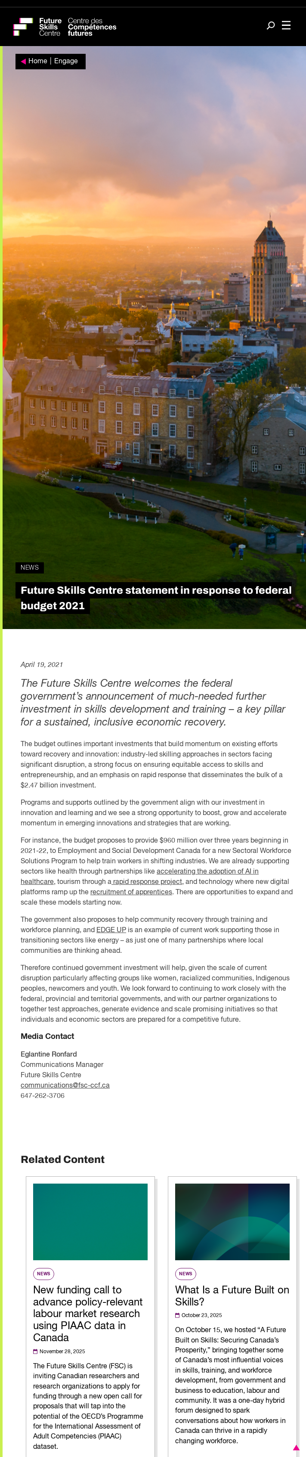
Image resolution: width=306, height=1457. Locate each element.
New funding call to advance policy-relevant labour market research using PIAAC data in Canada (88, 1314)
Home (37, 61)
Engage (66, 61)
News (30, 568)
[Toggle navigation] (286, 26)
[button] (294, 1447)
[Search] (271, 26)
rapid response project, (147, 882)
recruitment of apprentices (131, 892)
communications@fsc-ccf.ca (65, 1085)
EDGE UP (111, 930)
